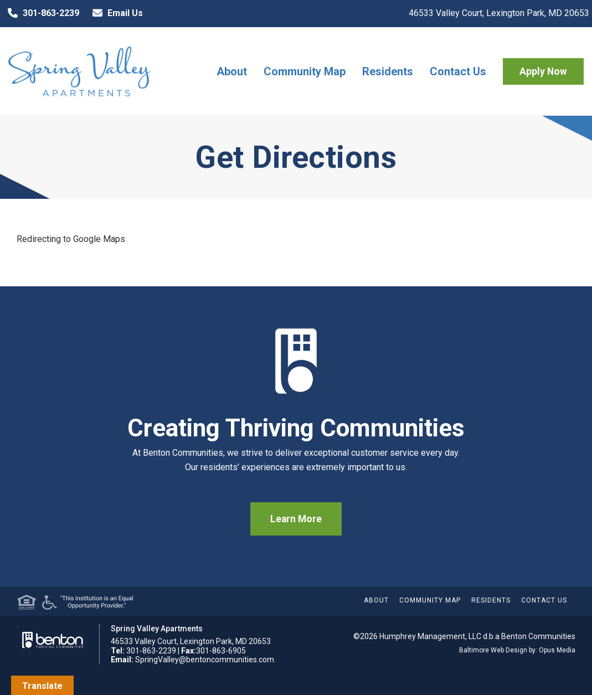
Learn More (296, 518)
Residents (387, 71)
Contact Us (458, 71)
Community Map (305, 71)
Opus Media (557, 650)
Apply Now (543, 71)
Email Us (115, 13)
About (232, 71)
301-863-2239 (41, 13)
